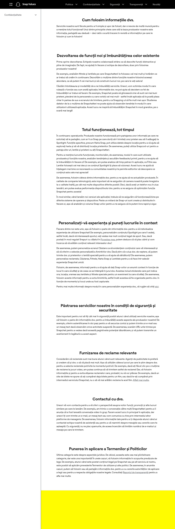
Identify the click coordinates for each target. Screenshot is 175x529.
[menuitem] (20, 14)
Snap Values (29, 4)
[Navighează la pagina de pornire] (18, 4)
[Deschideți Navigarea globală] (11, 4)
